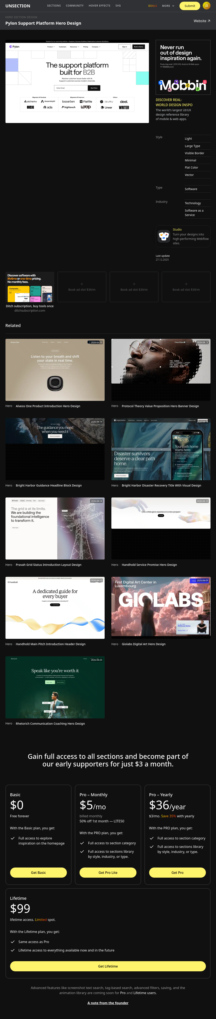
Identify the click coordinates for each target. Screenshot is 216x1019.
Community (75, 5)
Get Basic (38, 872)
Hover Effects (100, 5)
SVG (118, 5)
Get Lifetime (108, 966)
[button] (168, 6)
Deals (152, 6)
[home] (17, 6)
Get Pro (177, 872)
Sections (54, 5)
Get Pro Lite (108, 872)
